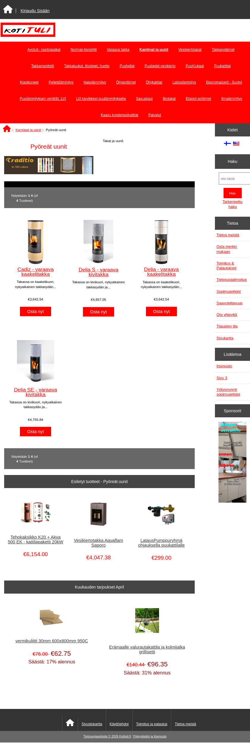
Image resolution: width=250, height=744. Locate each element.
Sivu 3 (221, 378)
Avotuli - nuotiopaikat (43, 50)
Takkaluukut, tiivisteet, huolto (87, 66)
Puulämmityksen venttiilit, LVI (43, 99)
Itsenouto (224, 366)
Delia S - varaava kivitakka (98, 272)
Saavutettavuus (229, 303)
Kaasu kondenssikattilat (119, 115)
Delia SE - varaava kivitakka (35, 392)
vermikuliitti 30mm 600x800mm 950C (51, 640)
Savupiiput (144, 99)
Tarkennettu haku (233, 204)
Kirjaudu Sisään (35, 10)
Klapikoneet (29, 82)
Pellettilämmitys (61, 82)
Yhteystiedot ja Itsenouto (149, 736)
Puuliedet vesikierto (160, 66)
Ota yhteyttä (226, 314)
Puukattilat (222, 66)
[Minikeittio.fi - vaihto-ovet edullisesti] (232, 463)
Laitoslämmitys (184, 82)
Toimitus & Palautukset (226, 265)
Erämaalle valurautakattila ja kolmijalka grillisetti (147, 649)
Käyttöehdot (119, 724)
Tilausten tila (227, 326)
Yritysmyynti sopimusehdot (228, 392)
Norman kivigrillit (83, 50)
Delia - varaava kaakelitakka (161, 271)
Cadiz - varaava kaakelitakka (36, 271)
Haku (232, 161)
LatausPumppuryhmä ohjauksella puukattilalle (161, 543)
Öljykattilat (154, 82)
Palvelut (154, 115)
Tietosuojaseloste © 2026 (101, 736)
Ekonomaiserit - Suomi (224, 82)
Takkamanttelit (42, 66)
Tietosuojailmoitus (231, 279)
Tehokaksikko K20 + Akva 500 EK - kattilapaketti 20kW (35, 539)
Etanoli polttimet (198, 99)
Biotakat (169, 99)
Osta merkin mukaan (226, 249)
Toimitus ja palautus (151, 724)
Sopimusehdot (228, 291)
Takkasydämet (223, 50)
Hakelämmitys (95, 82)
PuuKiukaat (195, 66)
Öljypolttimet (126, 82)
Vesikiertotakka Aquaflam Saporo (98, 543)
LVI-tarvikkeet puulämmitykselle (101, 99)
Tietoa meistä (227, 235)
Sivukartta (224, 338)
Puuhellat (127, 66)
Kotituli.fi (125, 736)
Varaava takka (118, 50)
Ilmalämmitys (231, 99)
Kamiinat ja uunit (28, 130)
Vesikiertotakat (190, 50)
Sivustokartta (91, 724)
